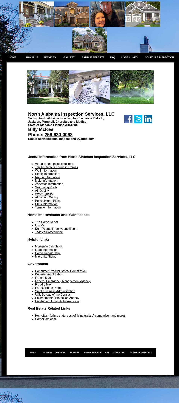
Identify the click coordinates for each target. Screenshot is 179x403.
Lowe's (39, 225)
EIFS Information (46, 204)
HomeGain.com (45, 319)
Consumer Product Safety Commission (61, 271)
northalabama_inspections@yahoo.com (66, 138)
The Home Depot (46, 222)
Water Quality (44, 194)
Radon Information (47, 177)
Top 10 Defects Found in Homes (56, 167)
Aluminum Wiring (46, 197)
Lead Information (46, 249)
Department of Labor (49, 274)
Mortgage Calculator (48, 246)
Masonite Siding (46, 256)
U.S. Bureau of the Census (53, 294)
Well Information (46, 170)
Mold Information (46, 180)
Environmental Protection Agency (57, 297)
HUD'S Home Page (48, 287)
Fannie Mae (43, 277)
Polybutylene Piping (48, 200)
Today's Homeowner (49, 232)
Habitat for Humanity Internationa (57, 301)
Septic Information (47, 173)
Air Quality (42, 190)
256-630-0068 (58, 134)
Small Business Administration (55, 291)
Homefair (41, 315)
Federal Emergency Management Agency (63, 281)
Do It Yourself (44, 228)
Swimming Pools (46, 187)
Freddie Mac (43, 284)
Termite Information (48, 207)
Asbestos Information (49, 184)
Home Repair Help (48, 253)
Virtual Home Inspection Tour (54, 163)
